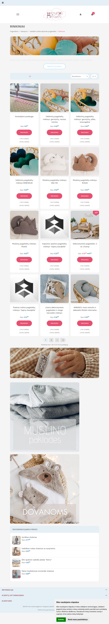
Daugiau (24, 132)
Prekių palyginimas (21, 76)
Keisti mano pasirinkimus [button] (78, 620)
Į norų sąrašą (24, 142)
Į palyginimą (24, 139)
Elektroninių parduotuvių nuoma (49, 610)
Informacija (7, 590)
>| (63, 340)
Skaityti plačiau (54, 66)
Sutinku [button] (61, 620)
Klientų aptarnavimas (13, 595)
